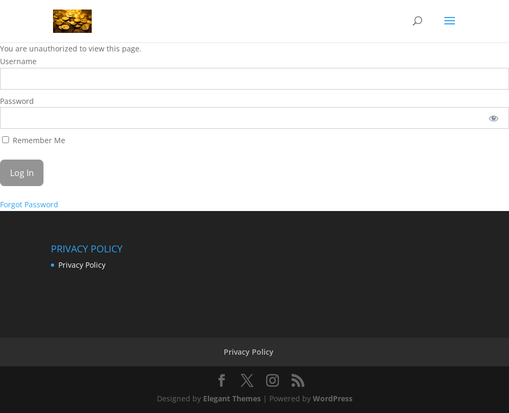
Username (18, 61)
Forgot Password (29, 204)
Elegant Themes (232, 398)
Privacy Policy (82, 265)
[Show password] (494, 118)
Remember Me (33, 140)
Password (17, 101)
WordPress (333, 398)
